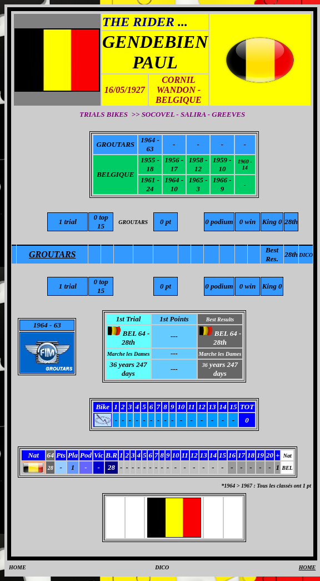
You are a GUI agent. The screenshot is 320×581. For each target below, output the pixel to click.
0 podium (219, 286)
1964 (40, 325)
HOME (17, 567)
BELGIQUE (115, 174)
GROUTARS (115, 144)
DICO (162, 567)
